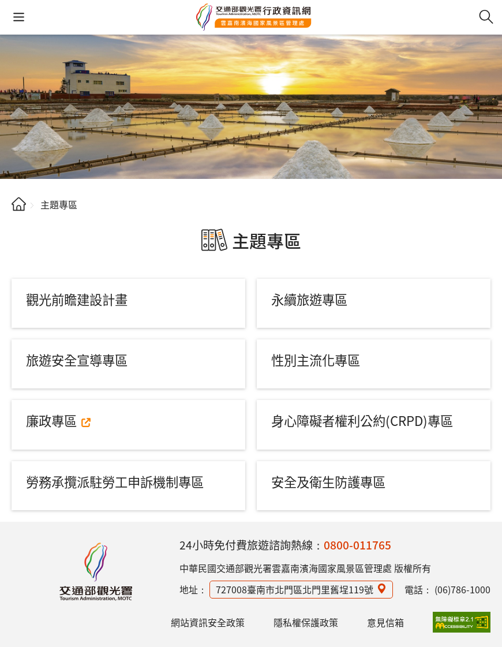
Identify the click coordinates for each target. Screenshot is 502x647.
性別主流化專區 (315, 359)
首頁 (19, 204)
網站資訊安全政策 (208, 622)
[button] (19, 17)
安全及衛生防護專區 (328, 481)
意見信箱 (385, 622)
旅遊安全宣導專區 (77, 359)
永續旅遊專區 (309, 299)
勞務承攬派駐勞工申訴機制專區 (115, 481)
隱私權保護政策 (306, 622)
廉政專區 (51, 420)
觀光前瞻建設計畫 (77, 299)
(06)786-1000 (462, 589)
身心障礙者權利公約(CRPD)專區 (362, 420)
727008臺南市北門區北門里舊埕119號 (294, 589)
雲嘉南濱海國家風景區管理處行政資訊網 (254, 17)
